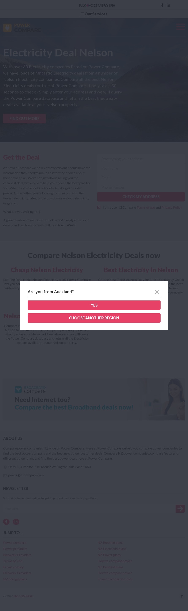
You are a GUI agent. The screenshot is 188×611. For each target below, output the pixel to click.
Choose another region (94, 318)
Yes (94, 305)
